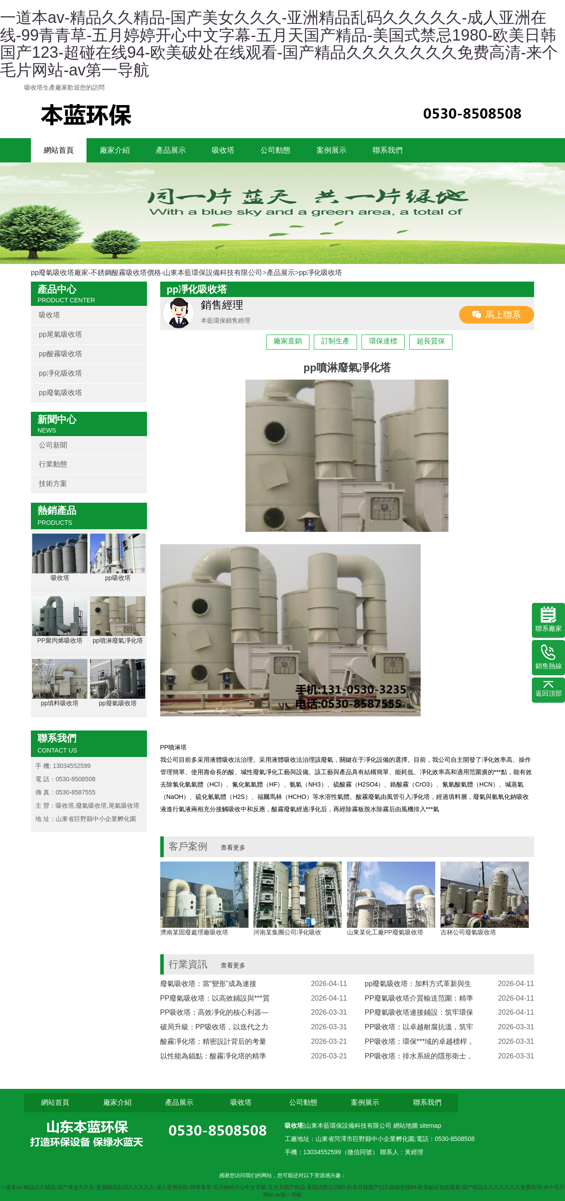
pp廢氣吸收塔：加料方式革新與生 (418, 983)
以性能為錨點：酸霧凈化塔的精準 (213, 1056)
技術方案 (53, 483)
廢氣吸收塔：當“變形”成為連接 (208, 983)
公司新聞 (53, 445)
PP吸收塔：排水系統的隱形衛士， (419, 1056)
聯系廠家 (548, 619)
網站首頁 (59, 150)
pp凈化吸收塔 (320, 272)
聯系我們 (388, 150)
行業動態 (53, 464)
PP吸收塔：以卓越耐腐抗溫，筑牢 (419, 1027)
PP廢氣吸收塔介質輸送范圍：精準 (419, 998)
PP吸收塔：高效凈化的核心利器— (214, 1012)
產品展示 (171, 150)
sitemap (430, 1125)
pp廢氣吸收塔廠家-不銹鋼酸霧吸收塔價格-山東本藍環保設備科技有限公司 (146, 272)
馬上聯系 (503, 315)
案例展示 (331, 150)
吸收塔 (223, 150)
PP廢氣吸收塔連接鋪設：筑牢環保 (419, 1012)
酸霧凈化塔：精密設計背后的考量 (213, 1041)
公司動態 (275, 150)
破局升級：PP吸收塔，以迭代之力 (214, 1027)
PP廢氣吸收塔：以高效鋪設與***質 (215, 998)
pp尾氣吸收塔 (60, 334)
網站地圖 (406, 1125)
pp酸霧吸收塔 (60, 354)
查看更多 (233, 847)
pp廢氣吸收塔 (60, 392)
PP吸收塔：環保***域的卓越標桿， (419, 1041)
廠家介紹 (115, 150)
